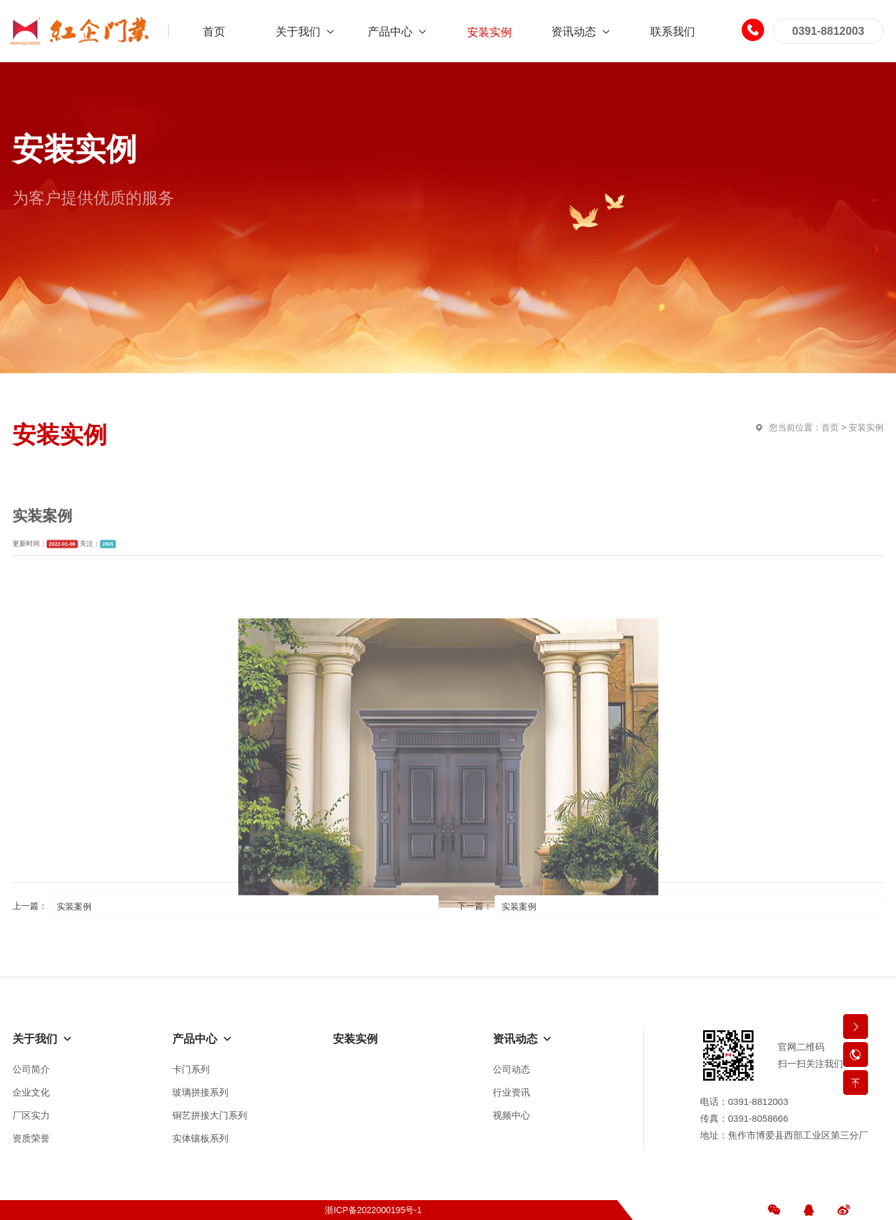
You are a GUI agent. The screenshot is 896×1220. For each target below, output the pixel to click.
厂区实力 (31, 1115)
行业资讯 (511, 1092)
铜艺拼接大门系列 (209, 1115)
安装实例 (866, 427)
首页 (830, 427)
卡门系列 (191, 1069)
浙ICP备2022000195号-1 (373, 1210)
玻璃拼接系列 (200, 1092)
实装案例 (74, 906)
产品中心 (202, 1039)
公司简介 (31, 1069)
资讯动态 (523, 1039)
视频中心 (511, 1115)
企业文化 (31, 1092)
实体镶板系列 (200, 1138)
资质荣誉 (31, 1138)
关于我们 (42, 1039)
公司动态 (511, 1069)
